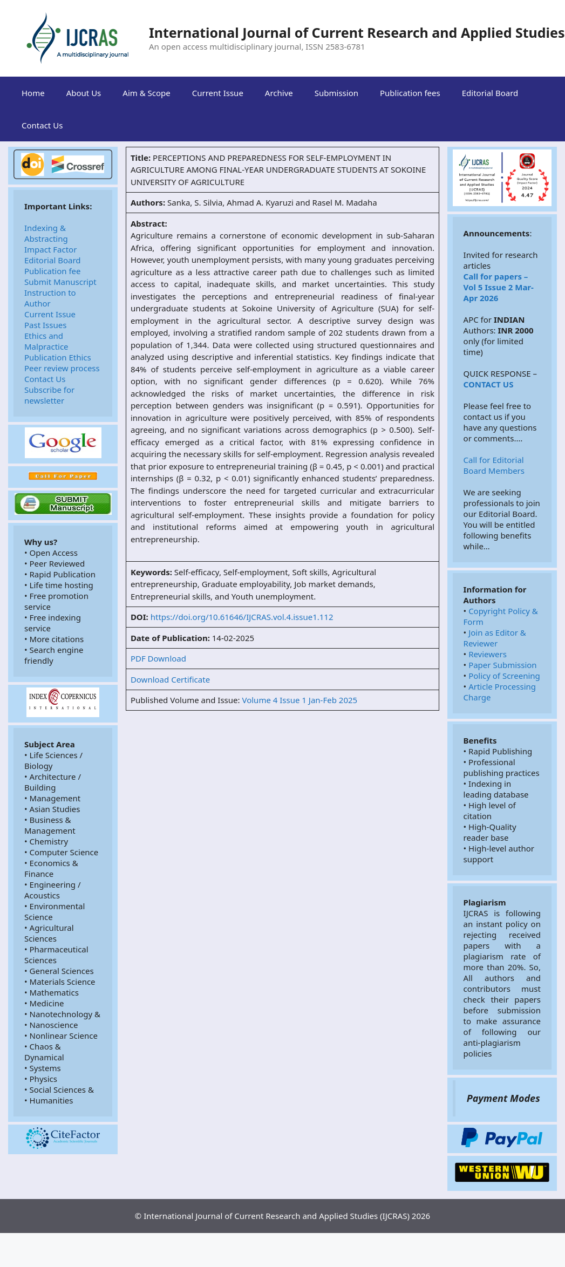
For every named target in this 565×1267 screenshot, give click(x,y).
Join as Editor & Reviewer (496, 638)
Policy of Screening (504, 675)
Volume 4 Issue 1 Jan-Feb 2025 (299, 699)
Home (33, 92)
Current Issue (217, 92)
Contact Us (42, 125)
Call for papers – (496, 276)
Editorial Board (490, 92)
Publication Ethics (57, 357)
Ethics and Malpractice (46, 341)
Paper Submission (502, 664)
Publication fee (52, 270)
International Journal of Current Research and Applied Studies (357, 32)
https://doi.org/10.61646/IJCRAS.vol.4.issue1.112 (242, 616)
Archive (279, 92)
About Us (83, 92)
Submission (336, 92)
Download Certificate (170, 679)
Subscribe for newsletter (50, 395)
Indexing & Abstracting (46, 233)
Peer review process (62, 368)
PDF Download (158, 658)
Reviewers (487, 654)
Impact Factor (50, 249)
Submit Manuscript (60, 281)
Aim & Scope (146, 92)
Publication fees (410, 92)
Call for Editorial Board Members (495, 465)
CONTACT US (489, 384)
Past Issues (45, 324)
